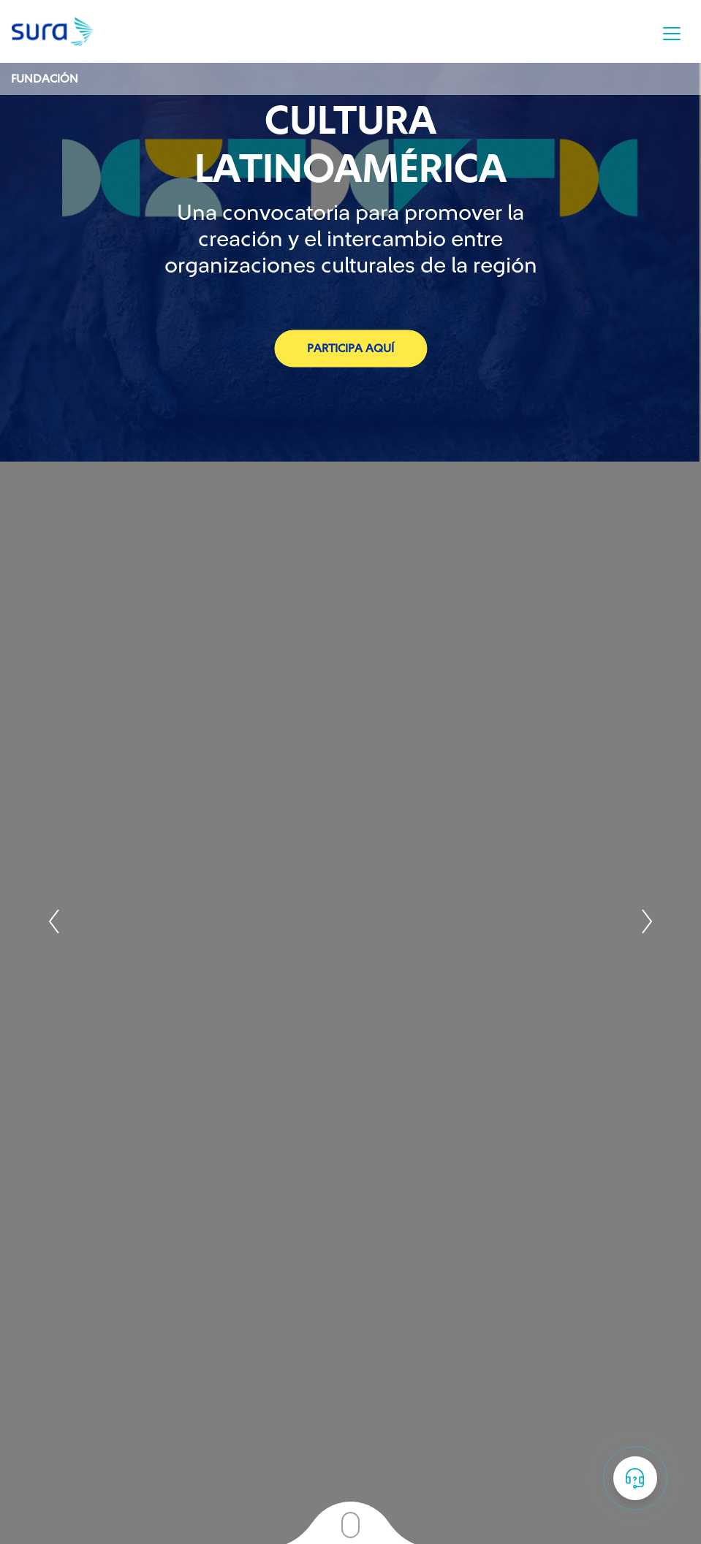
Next (646, 921)
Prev (55, 921)
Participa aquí (350, 348)
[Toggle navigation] (671, 33)
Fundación (44, 79)
